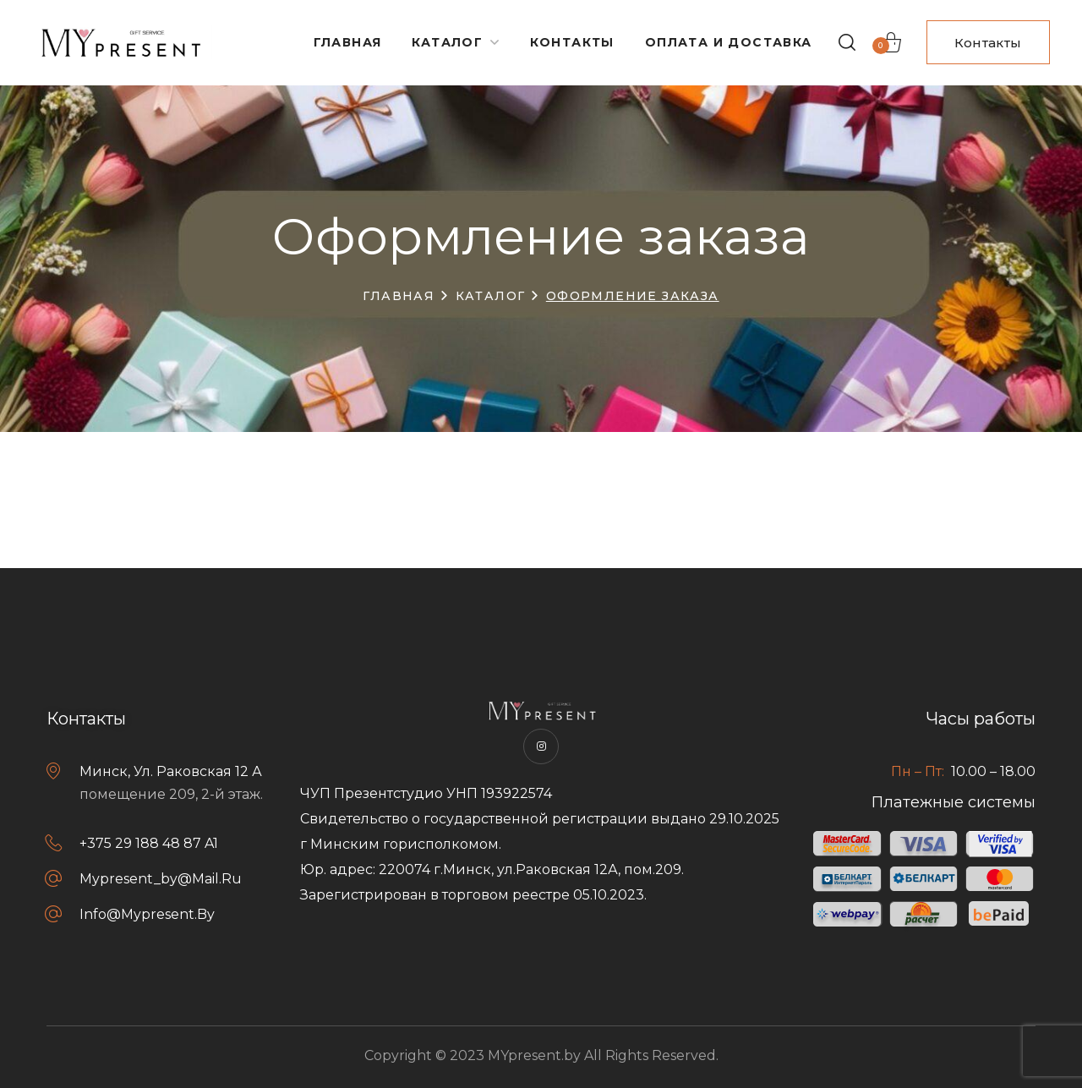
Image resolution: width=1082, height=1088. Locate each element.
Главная (398, 295)
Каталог (491, 295)
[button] (847, 42)
